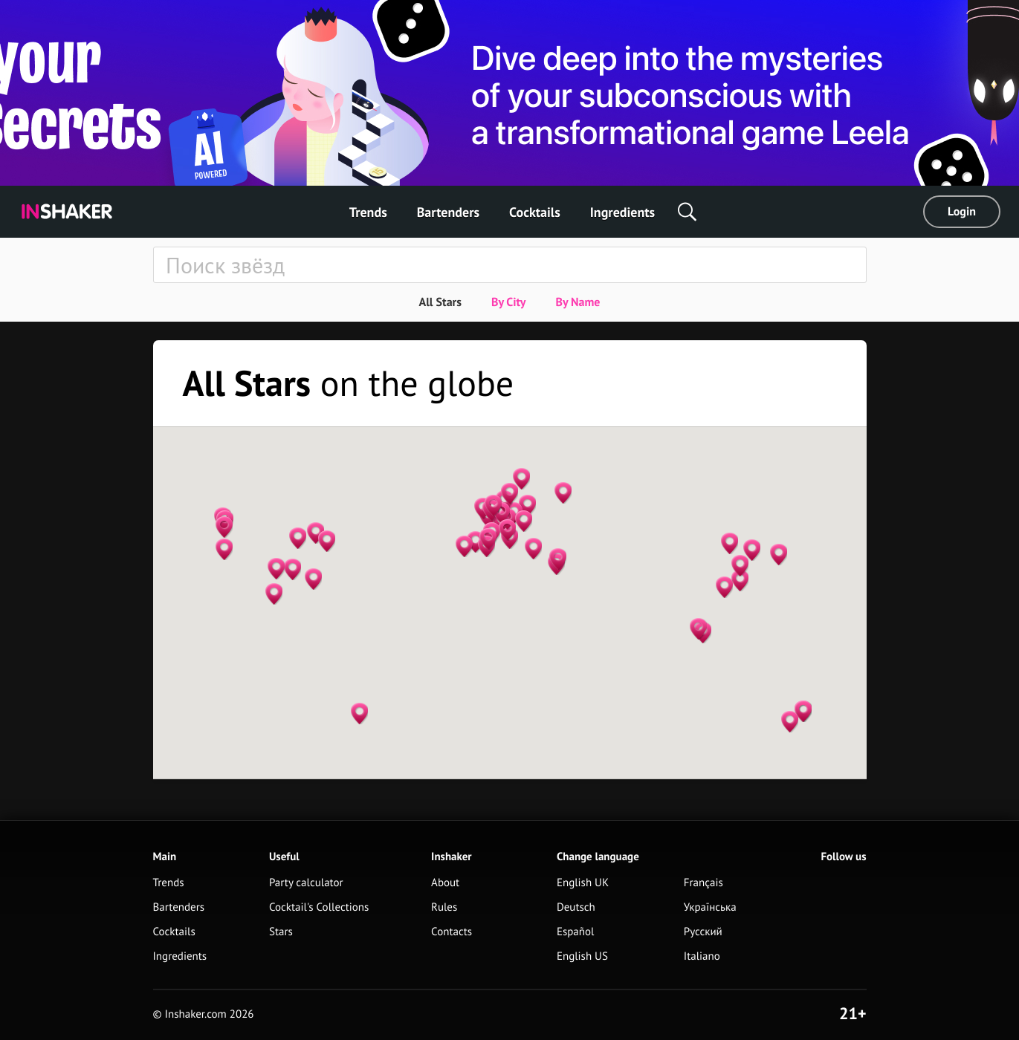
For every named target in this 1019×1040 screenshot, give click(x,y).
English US (582, 956)
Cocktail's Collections (319, 907)
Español (576, 932)
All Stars (440, 302)
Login (962, 211)
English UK (583, 883)
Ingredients (622, 212)
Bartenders (448, 212)
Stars (281, 932)
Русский (703, 932)
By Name (577, 302)
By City (508, 302)
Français (703, 883)
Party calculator (306, 883)
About (445, 883)
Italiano (702, 956)
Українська (710, 907)
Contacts (451, 932)
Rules (444, 907)
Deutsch (576, 907)
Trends (368, 212)
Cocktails (534, 212)
